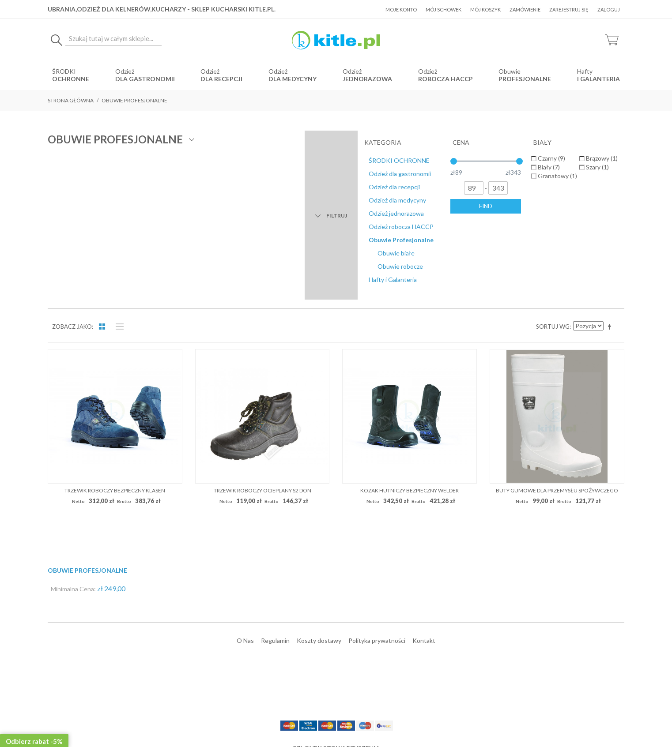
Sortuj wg (553, 175)
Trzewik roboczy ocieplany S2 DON (262, 338)
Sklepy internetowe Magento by (571, 721)
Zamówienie (525, 9)
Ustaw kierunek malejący (611, 175)
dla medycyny (292, 79)
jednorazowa (367, 79)
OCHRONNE (70, 79)
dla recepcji (221, 79)
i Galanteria (598, 79)
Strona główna (71, 100)
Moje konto (401, 9)
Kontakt (423, 488)
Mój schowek (443, 9)
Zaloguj (608, 9)
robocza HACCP (445, 79)
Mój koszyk (485, 9)
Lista (117, 175)
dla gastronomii (145, 79)
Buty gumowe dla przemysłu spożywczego (557, 338)
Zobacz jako (72, 175)
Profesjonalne (524, 79)
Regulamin (275, 488)
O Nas (245, 488)
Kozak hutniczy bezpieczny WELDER (409, 338)
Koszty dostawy (319, 488)
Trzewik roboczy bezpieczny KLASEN (114, 338)
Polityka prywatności (376, 488)
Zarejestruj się (569, 9)
